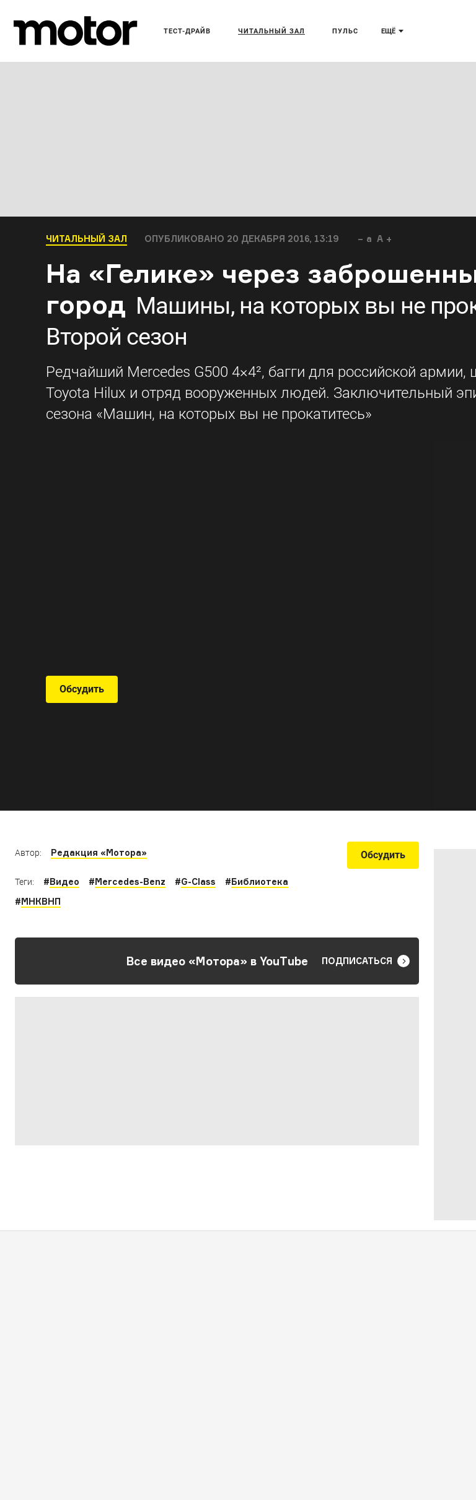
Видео (64, 881)
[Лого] (76, 31)
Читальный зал (86, 238)
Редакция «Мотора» (99, 852)
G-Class (198, 881)
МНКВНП (41, 901)
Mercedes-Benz (130, 881)
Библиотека (259, 881)
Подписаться (366, 961)
